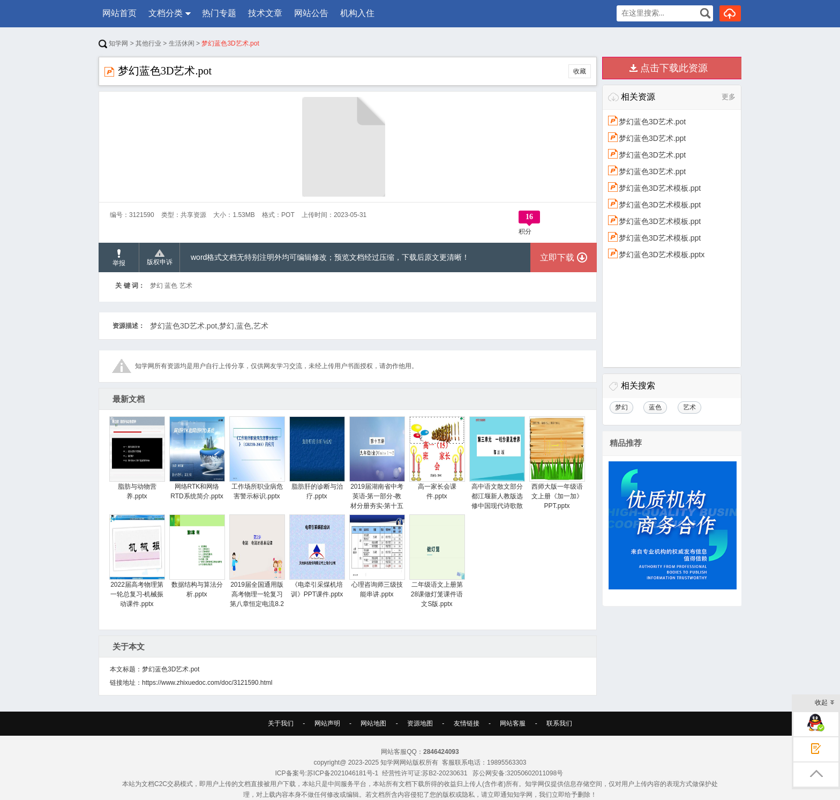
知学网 (113, 43)
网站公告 (311, 13)
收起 (825, 703)
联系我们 (559, 723)
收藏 (579, 71)
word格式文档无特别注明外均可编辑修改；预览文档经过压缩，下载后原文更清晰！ (330, 257)
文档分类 (165, 13)
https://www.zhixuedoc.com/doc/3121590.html (207, 682)
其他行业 (148, 43)
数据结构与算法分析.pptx (196, 556)
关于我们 (281, 723)
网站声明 (327, 723)
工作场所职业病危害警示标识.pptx (256, 458)
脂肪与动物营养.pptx (136, 458)
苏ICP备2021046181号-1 (342, 773)
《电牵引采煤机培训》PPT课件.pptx (316, 556)
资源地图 (420, 723)
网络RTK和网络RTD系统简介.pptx (196, 458)
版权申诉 (159, 257)
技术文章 (265, 13)
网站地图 (373, 723)
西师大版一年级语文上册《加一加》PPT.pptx (556, 463)
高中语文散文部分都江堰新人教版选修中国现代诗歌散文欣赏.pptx (496, 467)
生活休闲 (181, 43)
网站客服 (513, 723)
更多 (729, 97)
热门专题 (219, 13)
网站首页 (119, 13)
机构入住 (357, 13)
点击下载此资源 (674, 68)
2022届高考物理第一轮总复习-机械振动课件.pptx (136, 561)
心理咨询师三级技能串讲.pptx (376, 556)
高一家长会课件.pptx (436, 458)
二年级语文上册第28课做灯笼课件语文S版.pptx (436, 561)
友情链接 (466, 723)
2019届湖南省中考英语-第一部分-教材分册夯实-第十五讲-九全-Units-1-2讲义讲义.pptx (376, 472)
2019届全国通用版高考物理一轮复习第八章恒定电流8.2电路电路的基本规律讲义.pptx (256, 570)
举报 (118, 258)
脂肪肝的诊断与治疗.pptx (316, 458)
